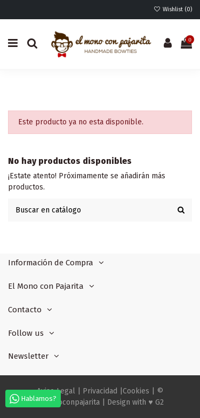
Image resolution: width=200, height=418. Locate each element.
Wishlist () (173, 9)
